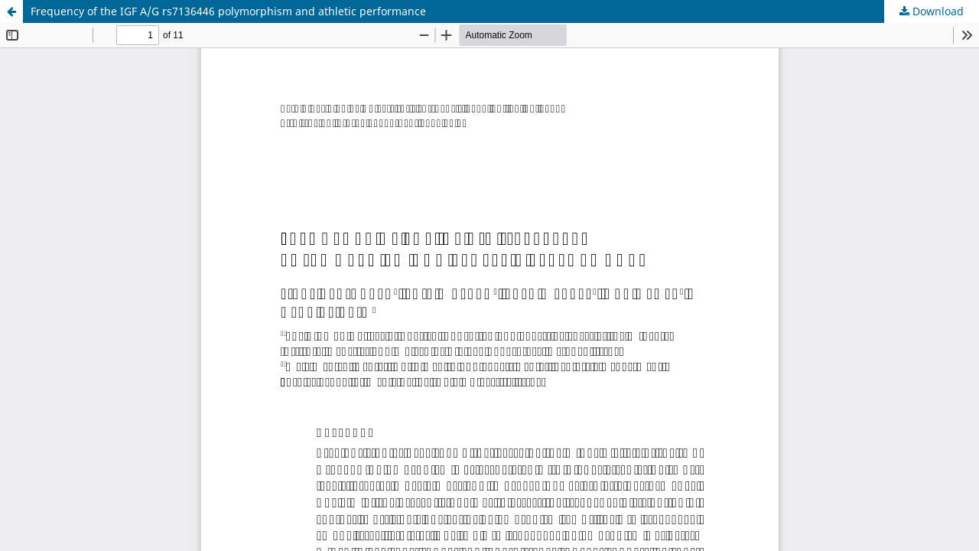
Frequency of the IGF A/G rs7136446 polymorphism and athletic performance (228, 11)
